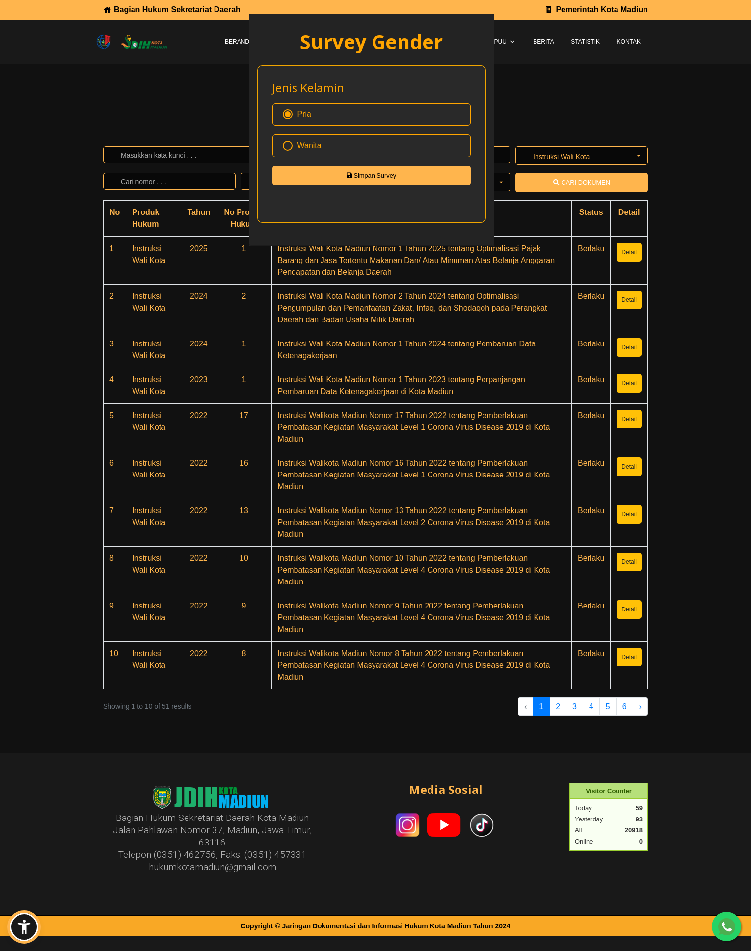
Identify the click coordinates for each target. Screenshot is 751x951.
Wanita (302, 146)
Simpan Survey (371, 175)
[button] (24, 927)
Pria (297, 114)
